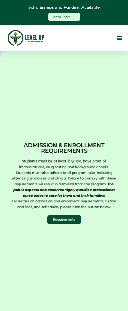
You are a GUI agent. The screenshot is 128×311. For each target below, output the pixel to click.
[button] (119, 38)
